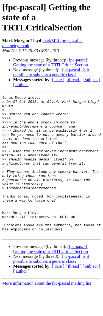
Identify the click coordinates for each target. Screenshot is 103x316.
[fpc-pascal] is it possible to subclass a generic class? (51, 72)
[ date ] (58, 79)
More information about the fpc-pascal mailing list (46, 311)
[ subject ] (91, 79)
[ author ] (21, 84)
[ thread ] (73, 79)
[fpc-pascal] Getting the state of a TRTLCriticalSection (50, 62)
